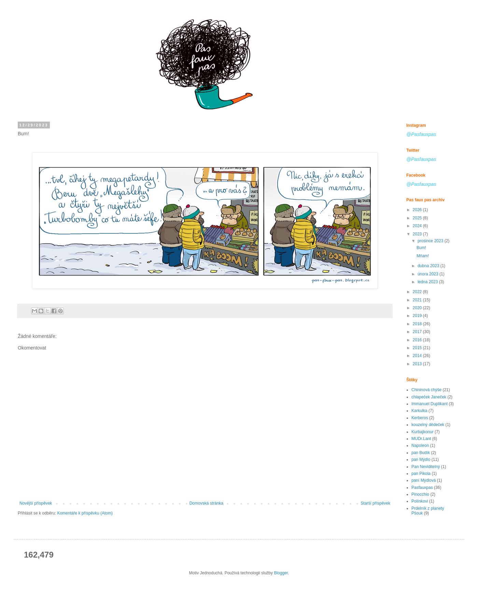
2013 (418, 363)
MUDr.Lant (421, 438)
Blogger (281, 573)
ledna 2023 (428, 281)
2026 (418, 209)
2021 (418, 300)
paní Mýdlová (423, 480)
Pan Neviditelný (425, 466)
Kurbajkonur (422, 431)
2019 (418, 315)
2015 (418, 347)
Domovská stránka (206, 503)
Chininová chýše (426, 389)
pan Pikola (421, 473)
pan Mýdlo (420, 459)
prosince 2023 (431, 240)
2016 (418, 340)
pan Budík (420, 452)
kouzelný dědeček (427, 424)
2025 (418, 218)
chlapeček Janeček (428, 397)
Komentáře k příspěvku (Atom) (85, 513)
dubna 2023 (429, 265)
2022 (418, 291)
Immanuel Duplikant (429, 403)
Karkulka (419, 410)
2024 (418, 225)
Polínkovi (419, 501)
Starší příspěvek (375, 503)
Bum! (421, 247)
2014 (418, 355)
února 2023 (428, 274)
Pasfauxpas (422, 487)
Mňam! (423, 256)
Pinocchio (420, 494)
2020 (418, 307)
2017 (418, 331)
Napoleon (420, 445)
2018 (418, 323)
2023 (418, 234)
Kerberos (419, 417)
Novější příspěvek (35, 503)
